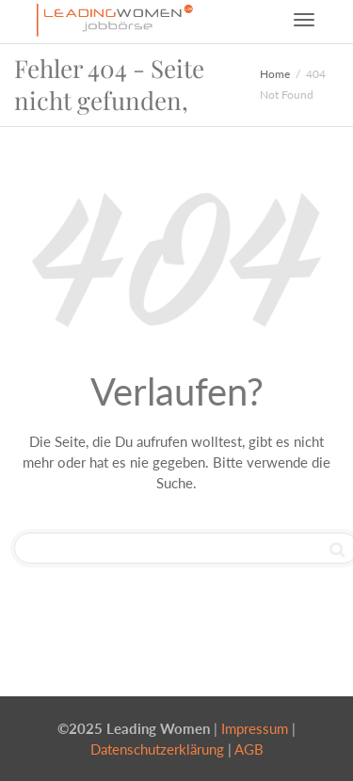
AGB (249, 749)
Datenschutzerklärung (157, 749)
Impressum (254, 728)
